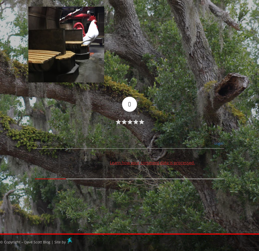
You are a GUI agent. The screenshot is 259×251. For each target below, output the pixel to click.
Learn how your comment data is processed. (152, 162)
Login (218, 143)
